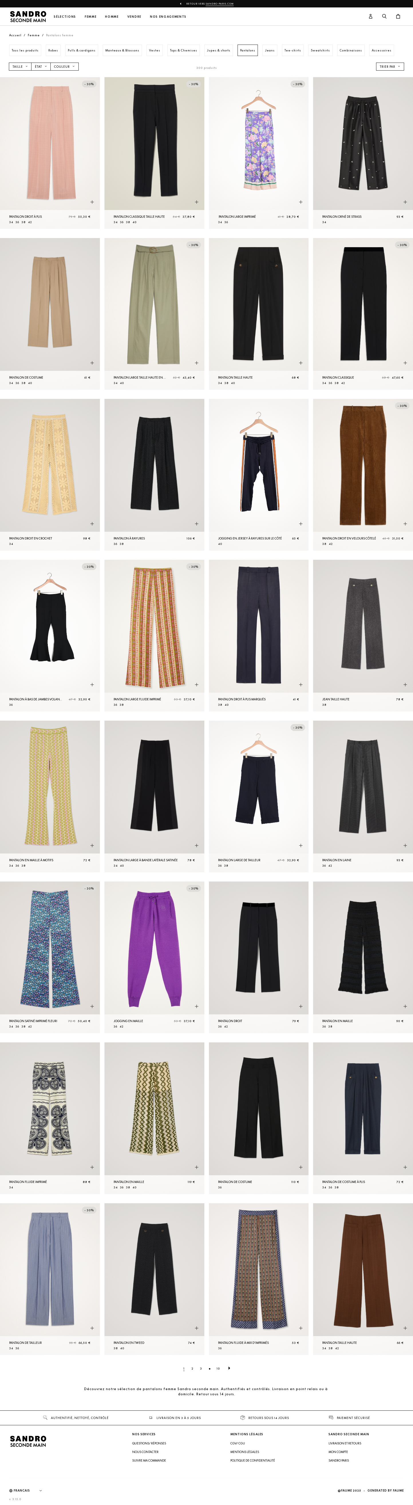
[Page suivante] (229, 1368)
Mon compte (338, 1452)
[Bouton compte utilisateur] (370, 16)
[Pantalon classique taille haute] (154, 153)
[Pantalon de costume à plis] (363, 1118)
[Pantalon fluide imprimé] (50, 1118)
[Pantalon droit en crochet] (50, 475)
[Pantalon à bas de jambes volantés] (50, 635)
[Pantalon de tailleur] (50, 1279)
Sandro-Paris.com (220, 3)
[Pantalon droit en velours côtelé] (363, 475)
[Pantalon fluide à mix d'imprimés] (259, 1279)
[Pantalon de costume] (50, 314)
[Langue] (31, 1490)
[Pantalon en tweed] (154, 1279)
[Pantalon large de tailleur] (259, 796)
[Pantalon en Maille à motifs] (50, 796)
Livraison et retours (345, 1443)
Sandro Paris (339, 1460)
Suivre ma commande (149, 1460)
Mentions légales (244, 1452)
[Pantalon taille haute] (259, 314)
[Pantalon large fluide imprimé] (154, 635)
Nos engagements (168, 17)
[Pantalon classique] (363, 314)
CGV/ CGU (237, 1443)
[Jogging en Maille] (154, 957)
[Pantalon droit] (259, 957)
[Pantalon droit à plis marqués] (259, 635)
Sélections (65, 17)
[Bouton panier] (398, 16)
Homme (111, 17)
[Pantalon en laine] (363, 796)
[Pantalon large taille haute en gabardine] (154, 314)
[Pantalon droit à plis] (50, 153)
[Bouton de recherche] (384, 16)
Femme (90, 17)
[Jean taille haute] (363, 635)
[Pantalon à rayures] (154, 475)
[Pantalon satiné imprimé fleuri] (50, 957)
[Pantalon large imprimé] (259, 153)
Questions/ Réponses (149, 1443)
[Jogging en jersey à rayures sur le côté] (259, 475)
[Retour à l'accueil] (28, 16)
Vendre (134, 17)
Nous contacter (145, 1452)
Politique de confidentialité (252, 1460)
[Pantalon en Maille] (363, 957)
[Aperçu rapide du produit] (92, 202)
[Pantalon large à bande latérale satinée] (154, 796)
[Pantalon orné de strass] (363, 153)
